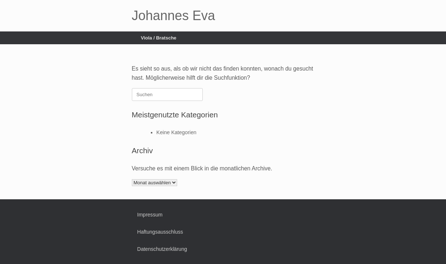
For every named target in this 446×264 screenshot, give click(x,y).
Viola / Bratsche (158, 38)
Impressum (150, 215)
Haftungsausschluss (160, 232)
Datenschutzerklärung (162, 249)
